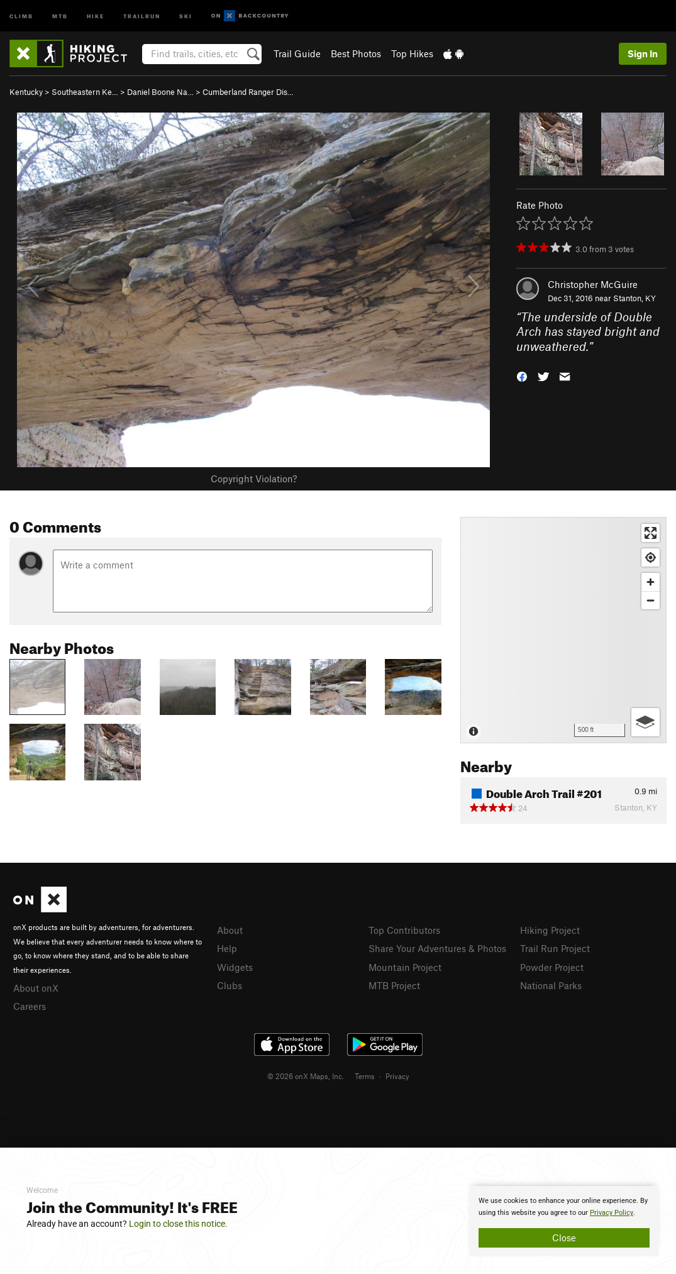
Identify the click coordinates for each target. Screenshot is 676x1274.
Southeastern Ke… (85, 92)
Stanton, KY (634, 298)
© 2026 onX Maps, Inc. (305, 1076)
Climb (21, 15)
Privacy (397, 1076)
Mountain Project (404, 967)
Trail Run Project (555, 948)
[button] (522, 375)
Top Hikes (412, 53)
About (230, 930)
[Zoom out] (650, 600)
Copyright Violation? (254, 478)
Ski (185, 15)
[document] (564, 1221)
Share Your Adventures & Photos (437, 948)
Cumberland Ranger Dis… (248, 92)
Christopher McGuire (593, 284)
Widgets (235, 967)
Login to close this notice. (178, 1224)
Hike (95, 15)
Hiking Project (550, 930)
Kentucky (26, 92)
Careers (29, 1006)
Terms (365, 1076)
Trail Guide (297, 53)
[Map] (563, 630)
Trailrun (141, 15)
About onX (35, 988)
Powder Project (552, 967)
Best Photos (356, 53)
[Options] (645, 722)
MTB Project (394, 985)
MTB (60, 15)
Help (227, 948)
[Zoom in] (650, 582)
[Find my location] (650, 557)
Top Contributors (404, 930)
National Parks (551, 985)
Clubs (229, 985)
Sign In (643, 53)
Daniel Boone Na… (160, 92)
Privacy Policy (611, 1213)
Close (564, 1237)
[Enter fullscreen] (650, 533)
